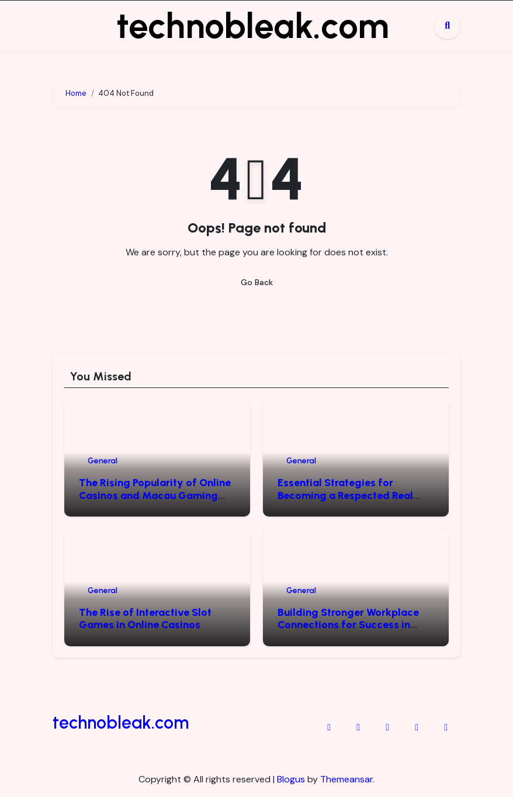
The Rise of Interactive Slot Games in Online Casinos (145, 619)
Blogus (291, 779)
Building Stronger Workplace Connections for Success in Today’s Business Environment (352, 625)
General (102, 461)
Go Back (257, 282)
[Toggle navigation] (62, 26)
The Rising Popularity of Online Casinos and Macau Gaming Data (155, 495)
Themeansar (346, 779)
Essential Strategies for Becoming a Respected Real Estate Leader (345, 495)
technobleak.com (252, 26)
